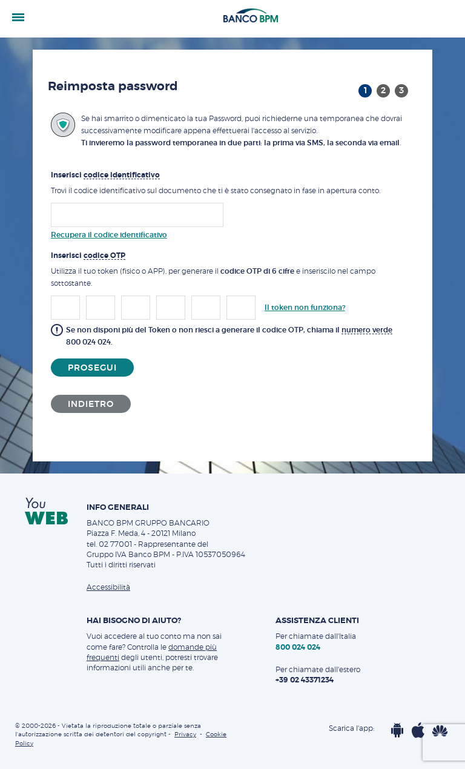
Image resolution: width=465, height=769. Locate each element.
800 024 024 (88, 342)
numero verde (366, 330)
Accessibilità (108, 587)
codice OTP (104, 255)
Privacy (185, 734)
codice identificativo (122, 175)
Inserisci (105, 175)
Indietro (91, 404)
